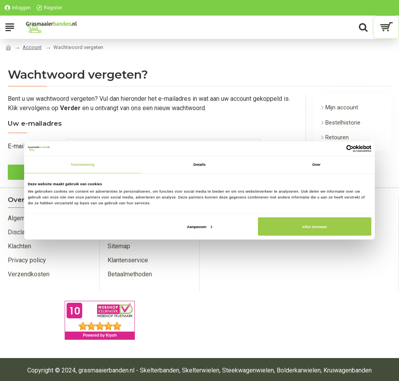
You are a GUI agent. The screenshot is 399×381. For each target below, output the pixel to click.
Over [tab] (316, 165)
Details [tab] (199, 165)
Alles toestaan (314, 226)
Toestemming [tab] (82, 165)
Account (32, 47)
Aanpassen (199, 226)
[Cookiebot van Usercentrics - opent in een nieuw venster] (337, 148)
